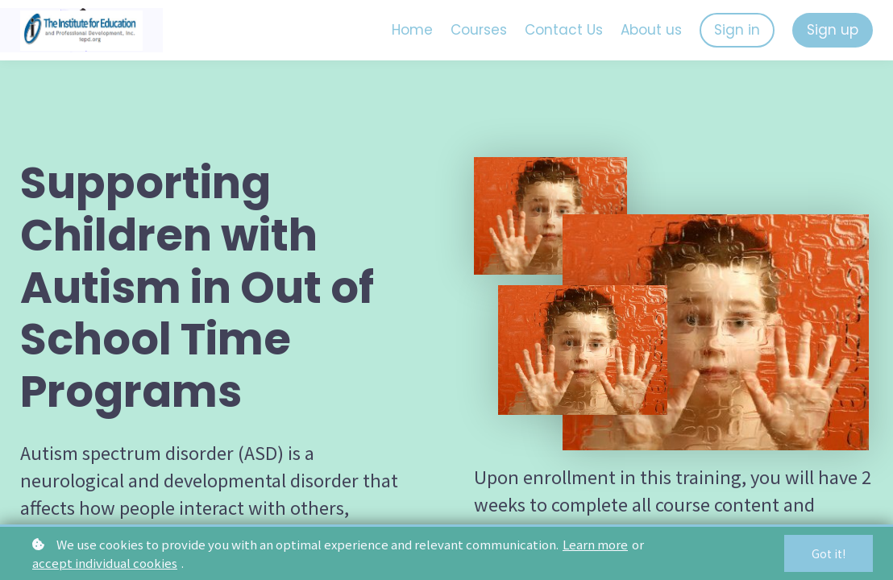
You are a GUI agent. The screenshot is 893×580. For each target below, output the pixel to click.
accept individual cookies (104, 562)
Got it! (828, 553)
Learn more (595, 544)
